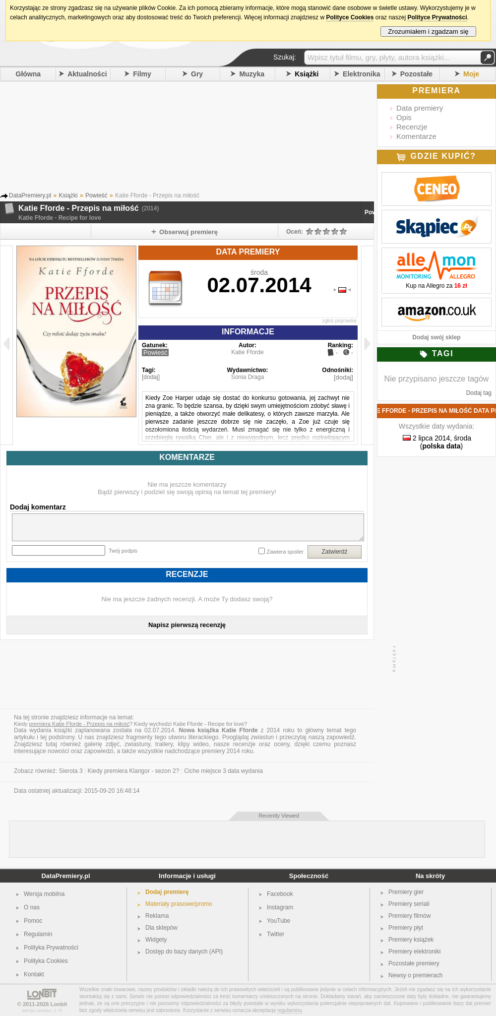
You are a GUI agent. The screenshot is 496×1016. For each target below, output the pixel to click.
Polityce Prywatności (437, 17)
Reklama (157, 915)
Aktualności (87, 74)
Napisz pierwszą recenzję (187, 625)
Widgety (156, 939)
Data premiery (419, 108)
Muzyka (251, 74)
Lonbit (59, 1004)
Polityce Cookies (349, 17)
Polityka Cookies (46, 960)
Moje (471, 74)
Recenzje (412, 127)
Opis (404, 117)
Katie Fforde (247, 352)
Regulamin (38, 934)
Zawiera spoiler (285, 552)
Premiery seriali (409, 903)
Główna (28, 74)
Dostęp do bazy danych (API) (184, 951)
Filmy (142, 74)
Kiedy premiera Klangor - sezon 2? (134, 770)
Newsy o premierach (415, 975)
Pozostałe (416, 74)
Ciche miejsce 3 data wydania (223, 770)
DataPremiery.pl (65, 876)
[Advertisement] (201, 138)
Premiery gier (406, 892)
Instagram (280, 907)
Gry (197, 74)
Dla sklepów (161, 927)
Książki (306, 74)
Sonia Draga (247, 377)
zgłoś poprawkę (339, 320)
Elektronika (361, 74)
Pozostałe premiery (413, 963)
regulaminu (289, 1010)
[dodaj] (151, 377)
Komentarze (416, 136)
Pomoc (33, 920)
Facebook (280, 893)
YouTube (278, 920)
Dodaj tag (479, 392)
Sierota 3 (71, 770)
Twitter (275, 934)
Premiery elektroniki (414, 951)
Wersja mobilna (44, 893)
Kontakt (34, 974)
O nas (32, 907)
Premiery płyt (405, 927)
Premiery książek (411, 939)
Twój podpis (123, 551)
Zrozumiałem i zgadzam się (428, 31)
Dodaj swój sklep (436, 337)
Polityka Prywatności (51, 947)
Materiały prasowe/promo (178, 903)
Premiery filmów (409, 915)
